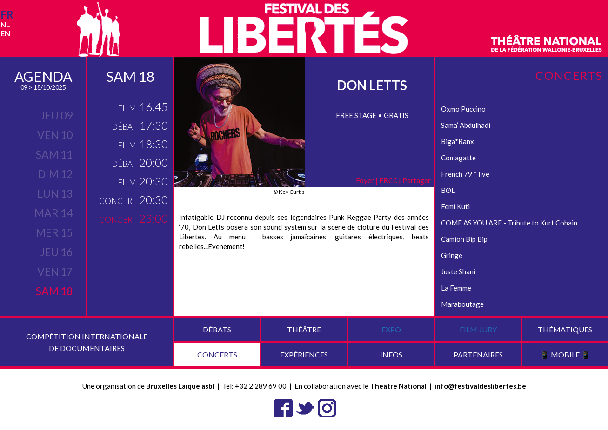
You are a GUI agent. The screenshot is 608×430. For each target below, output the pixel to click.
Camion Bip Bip (464, 239)
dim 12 (55, 174)
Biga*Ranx (457, 141)
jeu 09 (56, 115)
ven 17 (55, 271)
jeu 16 (56, 252)
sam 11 (54, 154)
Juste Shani (458, 271)
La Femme (456, 288)
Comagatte (458, 157)
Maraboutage (462, 304)
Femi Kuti (455, 206)
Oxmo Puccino (463, 109)
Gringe (451, 255)
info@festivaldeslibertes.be (480, 386)
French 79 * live (465, 174)
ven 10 (55, 135)
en (5, 33)
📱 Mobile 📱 (565, 354)
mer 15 (54, 232)
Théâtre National (398, 386)
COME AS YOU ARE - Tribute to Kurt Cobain (509, 222)
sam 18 (54, 291)
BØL (448, 190)
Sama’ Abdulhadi (465, 125)
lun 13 (55, 193)
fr (6, 14)
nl (5, 24)
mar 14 (53, 213)
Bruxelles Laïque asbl (180, 386)
